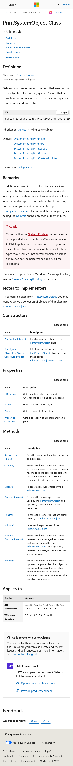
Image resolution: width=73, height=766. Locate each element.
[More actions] (67, 12)
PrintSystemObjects (15, 211)
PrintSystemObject (45, 296)
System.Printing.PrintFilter (29, 138)
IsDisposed (10, 394)
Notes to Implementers (18, 47)
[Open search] (57, 5)
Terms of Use (10, 761)
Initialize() (9, 525)
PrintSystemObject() (15, 339)
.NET (15, 12)
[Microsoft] (36, 4)
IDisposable (25, 167)
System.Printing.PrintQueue (30, 148)
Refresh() (9, 560)
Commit (21, 216)
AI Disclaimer (10, 751)
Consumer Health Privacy (46, 756)
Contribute (8, 756)
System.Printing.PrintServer (30, 153)
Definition (11, 38)
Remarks (10, 43)
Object (22, 129)
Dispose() (9, 486)
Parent (7, 411)
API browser (29, 12)
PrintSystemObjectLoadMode (46, 360)
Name (7, 404)
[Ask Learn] (50, 12)
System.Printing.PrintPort (29, 143)
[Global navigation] (3, 5)
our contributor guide (25, 654)
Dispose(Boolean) (13, 497)
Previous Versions (30, 751)
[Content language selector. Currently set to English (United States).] (19, 734)
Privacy (22, 756)
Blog (46, 751)
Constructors (13, 52)
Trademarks (27, 761)
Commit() (9, 465)
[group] (36, 119)
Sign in (66, 4)
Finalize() (8, 514)
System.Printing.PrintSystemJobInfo (35, 158)
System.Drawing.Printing (27, 279)
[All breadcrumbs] (6, 12)
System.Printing (25, 75)
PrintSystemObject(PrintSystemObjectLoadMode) (14, 353)
